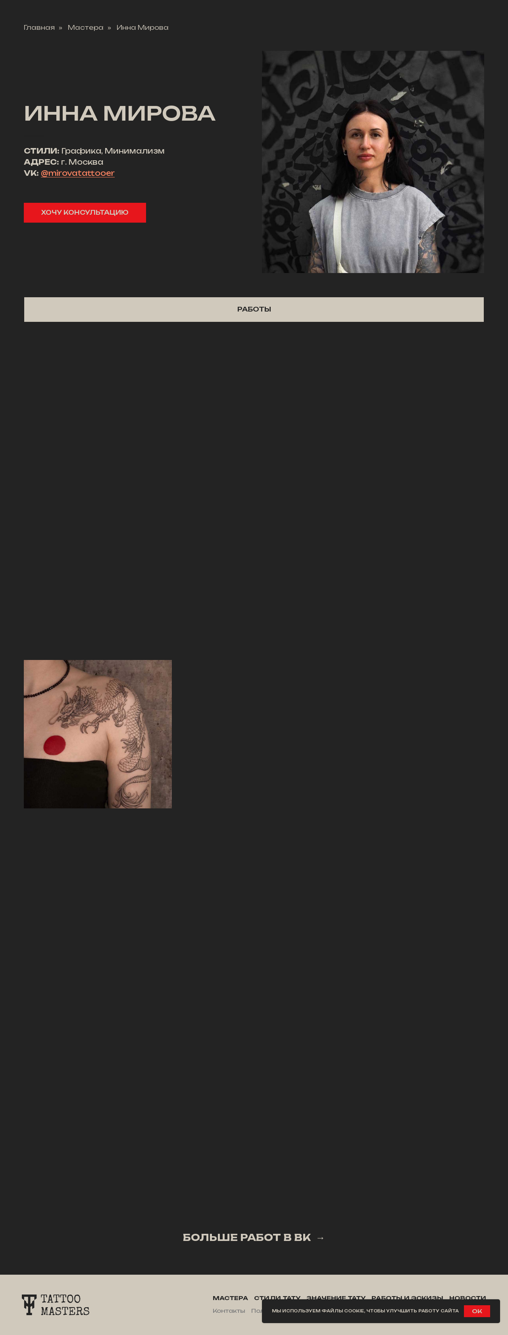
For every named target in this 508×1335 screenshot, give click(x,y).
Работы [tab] (254, 309)
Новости (467, 1298)
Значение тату (336, 1298)
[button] (85, 213)
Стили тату (277, 1298)
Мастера (86, 27)
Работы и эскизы (407, 1298)
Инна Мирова (143, 27)
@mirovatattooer (78, 173)
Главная (39, 27)
